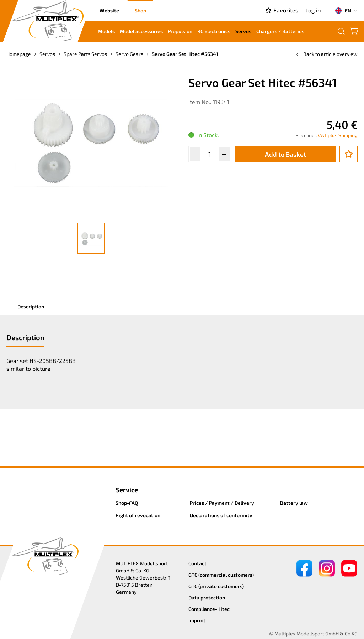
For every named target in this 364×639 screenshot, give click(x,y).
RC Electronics (213, 31)
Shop (140, 10)
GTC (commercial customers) (221, 575)
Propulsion (180, 31)
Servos (243, 31)
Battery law (294, 503)
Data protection (206, 597)
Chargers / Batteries (280, 31)
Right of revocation (138, 515)
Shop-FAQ (127, 503)
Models (106, 31)
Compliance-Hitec (209, 609)
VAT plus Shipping (338, 135)
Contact (197, 563)
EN (343, 10)
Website (109, 10)
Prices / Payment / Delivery (222, 503)
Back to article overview (326, 54)
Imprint (196, 620)
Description (30, 306)
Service (127, 490)
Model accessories (141, 31)
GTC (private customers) (216, 586)
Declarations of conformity (221, 515)
